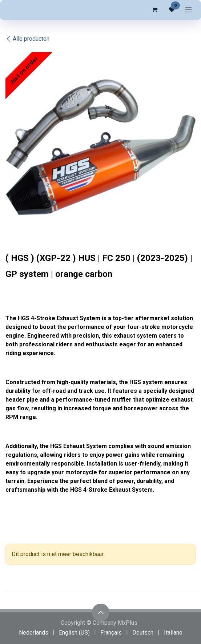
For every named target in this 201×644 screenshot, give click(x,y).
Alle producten (27, 38)
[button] (100, 612)
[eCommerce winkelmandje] (154, 10)
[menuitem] (33, 632)
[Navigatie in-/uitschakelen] (188, 10)
